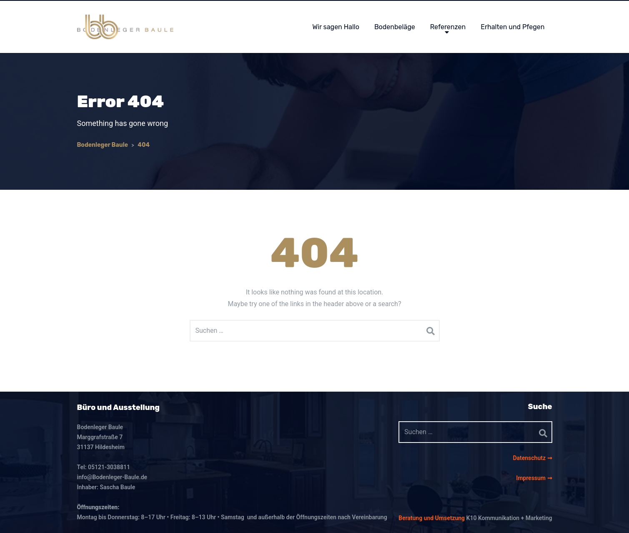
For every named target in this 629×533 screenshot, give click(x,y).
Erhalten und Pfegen (512, 27)
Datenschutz (530, 458)
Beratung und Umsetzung (431, 518)
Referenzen (448, 27)
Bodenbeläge (394, 27)
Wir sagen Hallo (335, 27)
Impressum (531, 478)
